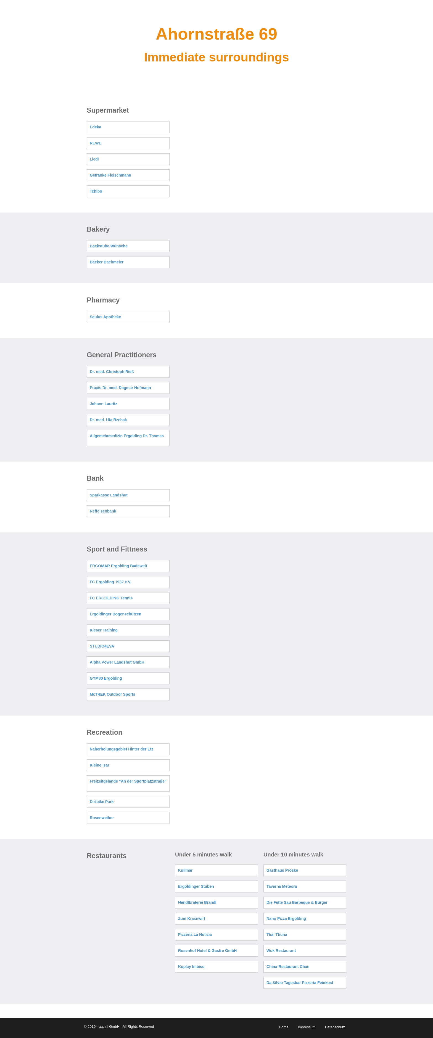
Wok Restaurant (281, 950)
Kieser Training (104, 630)
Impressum (307, 1027)
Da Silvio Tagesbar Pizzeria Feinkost (299, 982)
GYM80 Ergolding (106, 678)
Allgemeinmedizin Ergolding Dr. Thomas (127, 436)
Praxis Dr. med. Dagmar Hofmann (120, 387)
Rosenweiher (102, 818)
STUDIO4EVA (102, 646)
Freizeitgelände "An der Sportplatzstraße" (128, 781)
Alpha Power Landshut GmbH (117, 662)
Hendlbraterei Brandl (197, 902)
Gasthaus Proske (282, 870)
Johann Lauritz (103, 404)
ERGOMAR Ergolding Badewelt (118, 566)
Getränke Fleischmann (110, 175)
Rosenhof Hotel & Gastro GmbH (207, 950)
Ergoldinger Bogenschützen (115, 614)
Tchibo (96, 191)
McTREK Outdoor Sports (112, 694)
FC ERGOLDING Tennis (111, 598)
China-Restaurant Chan (288, 966)
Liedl (94, 159)
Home (284, 1027)
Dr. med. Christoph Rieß (112, 371)
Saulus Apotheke (105, 317)
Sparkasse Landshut (109, 495)
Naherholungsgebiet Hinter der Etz (121, 749)
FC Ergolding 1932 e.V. (110, 582)
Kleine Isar (99, 765)
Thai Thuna (276, 934)
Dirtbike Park (101, 801)
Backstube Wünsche (109, 246)
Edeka (95, 127)
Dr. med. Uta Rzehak (108, 420)
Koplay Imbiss (191, 966)
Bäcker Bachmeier (106, 262)
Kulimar (185, 870)
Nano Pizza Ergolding (286, 918)
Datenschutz (335, 1027)
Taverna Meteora (281, 886)
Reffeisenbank (103, 511)
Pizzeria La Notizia (195, 934)
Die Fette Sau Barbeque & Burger (297, 902)
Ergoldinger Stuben (196, 886)
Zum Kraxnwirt (191, 918)
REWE (95, 143)
